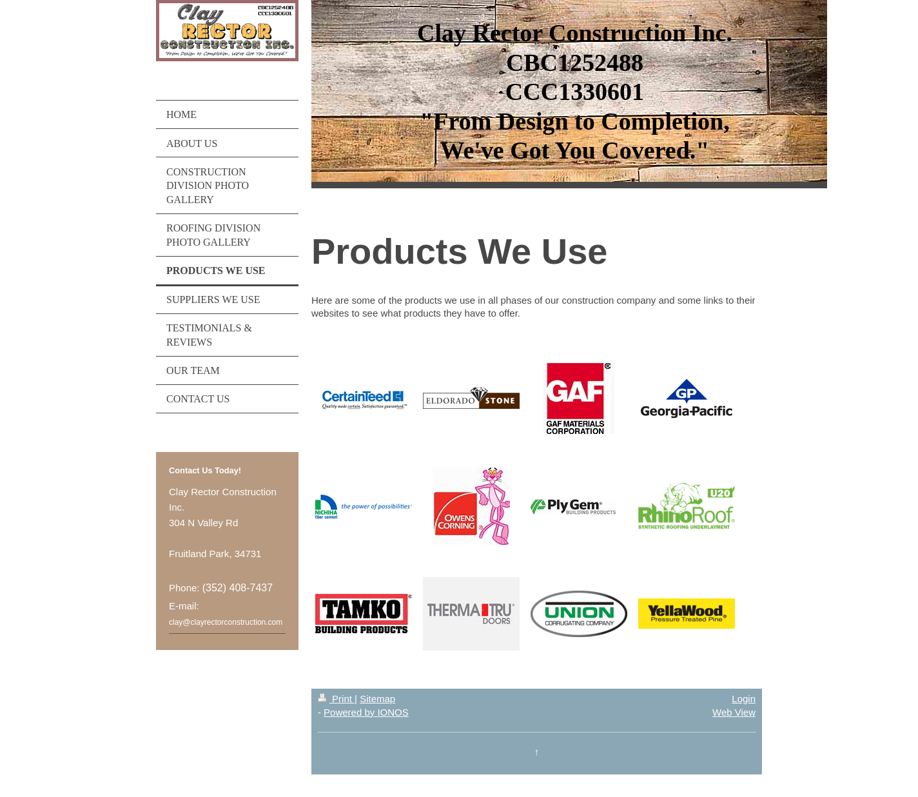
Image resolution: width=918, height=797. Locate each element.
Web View (734, 712)
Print (336, 698)
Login (744, 698)
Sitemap (377, 698)
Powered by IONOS (366, 712)
